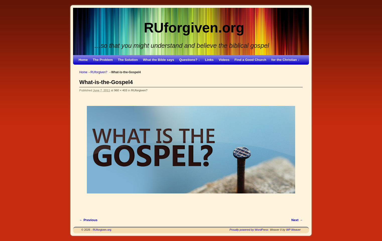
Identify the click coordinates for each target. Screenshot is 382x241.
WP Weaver (293, 229)
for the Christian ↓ (285, 60)
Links (209, 60)
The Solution (128, 60)
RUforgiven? (98, 72)
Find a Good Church (250, 60)
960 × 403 (120, 90)
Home (83, 60)
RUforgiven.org (194, 27)
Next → (297, 220)
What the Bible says (158, 60)
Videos (224, 60)
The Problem (103, 60)
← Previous (88, 220)
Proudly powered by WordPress (249, 229)
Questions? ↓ (189, 60)
